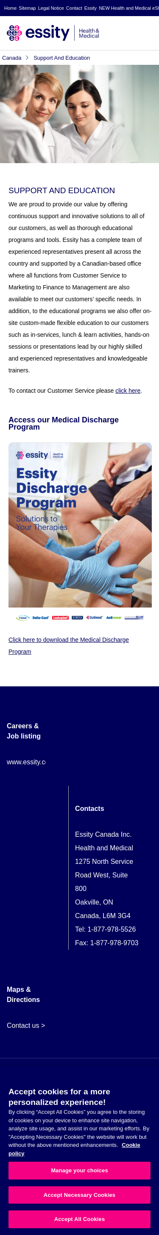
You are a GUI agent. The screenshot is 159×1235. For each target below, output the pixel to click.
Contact (74, 8)
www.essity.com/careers (43, 762)
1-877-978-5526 (111, 929)
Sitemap (27, 8)
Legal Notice (51, 8)
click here (127, 390)
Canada (15, 58)
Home (10, 8)
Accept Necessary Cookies (79, 1195)
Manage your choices (79, 1170)
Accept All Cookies (79, 1219)
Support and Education (61, 58)
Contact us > (26, 1025)
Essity (90, 8)
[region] (79, 1150)
